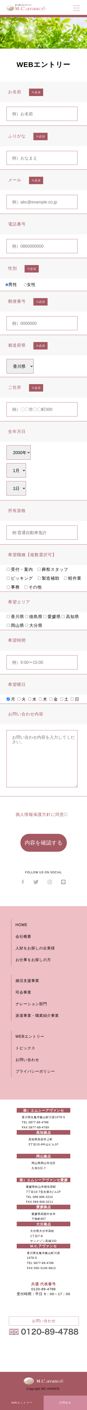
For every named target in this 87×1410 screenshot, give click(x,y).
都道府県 (17, 345)
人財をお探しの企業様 (35, 948)
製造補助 (48, 578)
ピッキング (20, 578)
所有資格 (17, 510)
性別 (12, 268)
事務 (13, 587)
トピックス (25, 1048)
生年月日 (17, 431)
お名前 (14, 92)
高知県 (70, 617)
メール (14, 180)
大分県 (33, 625)
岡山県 (15, 625)
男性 (11, 284)
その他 (33, 587)
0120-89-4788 (43, 1289)
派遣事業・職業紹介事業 (37, 1016)
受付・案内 (20, 569)
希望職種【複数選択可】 (32, 554)
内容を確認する (44, 843)
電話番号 (17, 224)
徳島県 (33, 617)
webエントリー (21, 1402)
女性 (30, 284)
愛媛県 (52, 617)
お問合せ (65, 1402)
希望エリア (19, 602)
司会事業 (23, 992)
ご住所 (14, 387)
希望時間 (17, 640)
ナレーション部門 (31, 1004)
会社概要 (23, 936)
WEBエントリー (30, 1036)
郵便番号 (17, 301)
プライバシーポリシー (35, 1071)
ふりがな (17, 136)
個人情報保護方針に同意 (41, 814)
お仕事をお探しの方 (33, 960)
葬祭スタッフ (53, 569)
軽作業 (72, 578)
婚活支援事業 (27, 981)
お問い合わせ (27, 1060)
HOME (22, 925)
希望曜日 (17, 684)
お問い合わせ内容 (25, 714)
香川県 (15, 617)
